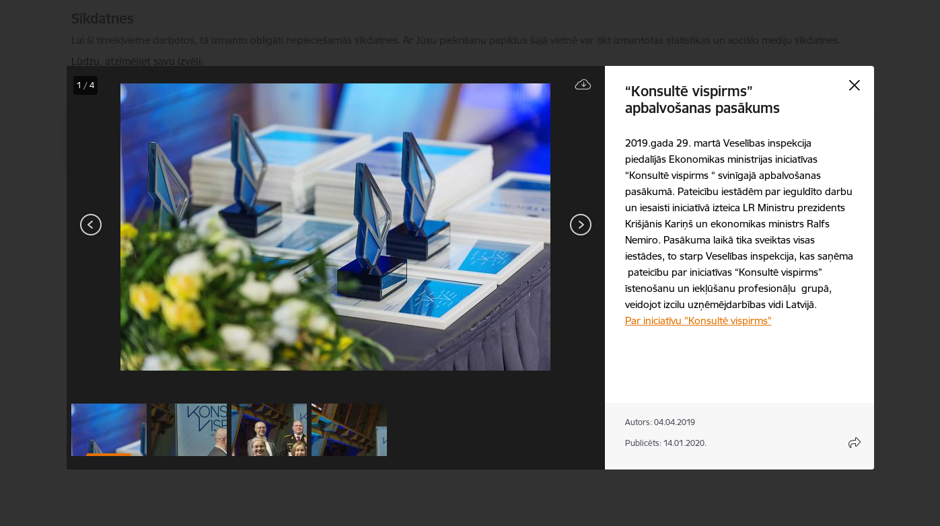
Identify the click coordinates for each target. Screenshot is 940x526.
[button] (109, 430)
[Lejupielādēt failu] (583, 85)
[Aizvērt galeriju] (854, 85)
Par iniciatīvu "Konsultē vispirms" (698, 320)
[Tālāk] (580, 224)
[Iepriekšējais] (91, 224)
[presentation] (147, 226)
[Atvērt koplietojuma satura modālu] (854, 442)
